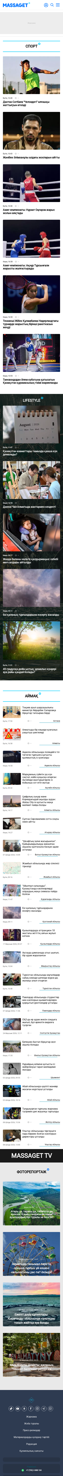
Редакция (31, 1444)
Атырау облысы (52, 832)
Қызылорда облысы (50, 944)
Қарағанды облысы (50, 899)
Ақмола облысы (52, 765)
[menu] (57, 5)
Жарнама (31, 1416)
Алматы (56, 743)
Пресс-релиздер (31, 1430)
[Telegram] (43, 1408)
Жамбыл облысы (51, 877)
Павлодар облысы (51, 1011)
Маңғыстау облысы (50, 966)
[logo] (16, 5)
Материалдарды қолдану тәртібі (31, 1437)
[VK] (24, 1408)
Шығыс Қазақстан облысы (47, 1055)
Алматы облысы (52, 810)
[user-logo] (46, 6)
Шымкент (55, 1077)
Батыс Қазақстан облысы (47, 855)
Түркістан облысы (51, 988)
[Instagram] (37, 1408)
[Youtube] (17, 1408)
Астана (56, 721)
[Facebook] (30, 1408)
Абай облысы (53, 1100)
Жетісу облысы (53, 1122)
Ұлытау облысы (52, 1144)
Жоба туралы (31, 1423)
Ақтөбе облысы (52, 788)
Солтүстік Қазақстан (50, 1033)
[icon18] (31, 1401)
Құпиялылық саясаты (31, 1451)
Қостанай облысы (51, 922)
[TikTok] (11, 1408)
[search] (52, 5)
